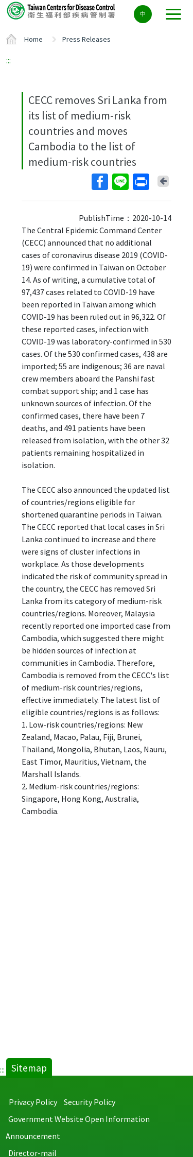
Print (140, 182)
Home (33, 39)
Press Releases (86, 39)
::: (8, 60)
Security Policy (89, 1102)
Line (120, 182)
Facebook (99, 182)
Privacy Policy (33, 1102)
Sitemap (29, 1068)
